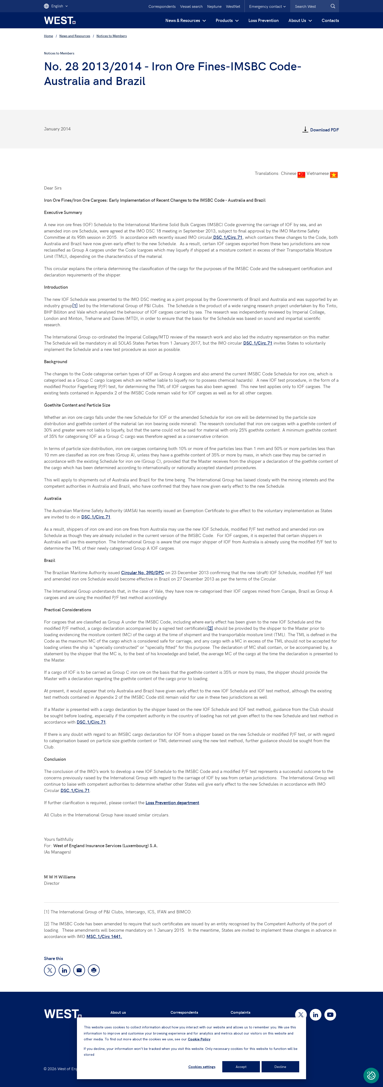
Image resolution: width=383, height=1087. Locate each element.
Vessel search (191, 6)
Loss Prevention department (172, 802)
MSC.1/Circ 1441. (104, 936)
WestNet (233, 6)
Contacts (330, 20)
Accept (241, 1067)
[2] (210, 628)
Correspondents (162, 6)
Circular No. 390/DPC (142, 572)
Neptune (214, 6)
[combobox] (314, 6)
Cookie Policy (199, 1039)
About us (118, 1012)
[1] (75, 305)
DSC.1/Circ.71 (227, 237)
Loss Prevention (263, 20)
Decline (280, 1067)
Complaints (240, 1012)
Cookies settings (201, 1067)
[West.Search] (333, 6)
